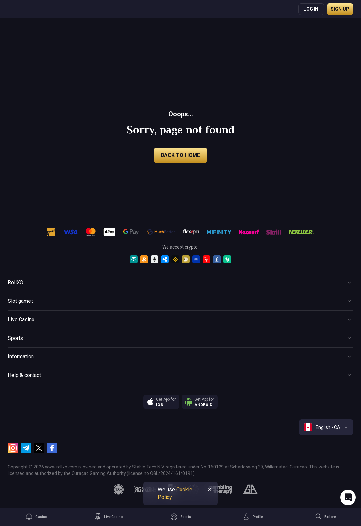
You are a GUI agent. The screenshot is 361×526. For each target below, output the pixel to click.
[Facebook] (52, 448)
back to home (180, 155)
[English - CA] (326, 427)
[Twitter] (39, 448)
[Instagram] (13, 448)
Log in (310, 9)
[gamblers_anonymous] (250, 489)
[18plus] (119, 489)
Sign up (340, 9)
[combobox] (326, 427)
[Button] (180, 283)
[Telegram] (26, 448)
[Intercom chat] (348, 497)
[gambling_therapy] (220, 489)
